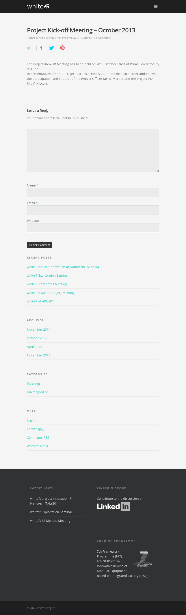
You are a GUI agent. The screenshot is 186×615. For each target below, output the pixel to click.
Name (32, 185)
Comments (38, 437)
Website (33, 220)
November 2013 (38, 355)
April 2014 (34, 347)
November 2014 (38, 329)
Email (32, 203)
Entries (35, 429)
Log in (31, 420)
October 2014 (37, 338)
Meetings (86, 37)
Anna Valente (46, 37)
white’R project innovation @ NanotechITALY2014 (63, 267)
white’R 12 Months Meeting (47, 284)
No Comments (102, 37)
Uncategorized (37, 392)
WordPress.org (37, 446)
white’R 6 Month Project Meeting (51, 293)
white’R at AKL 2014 (41, 301)
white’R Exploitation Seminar (48, 275)
